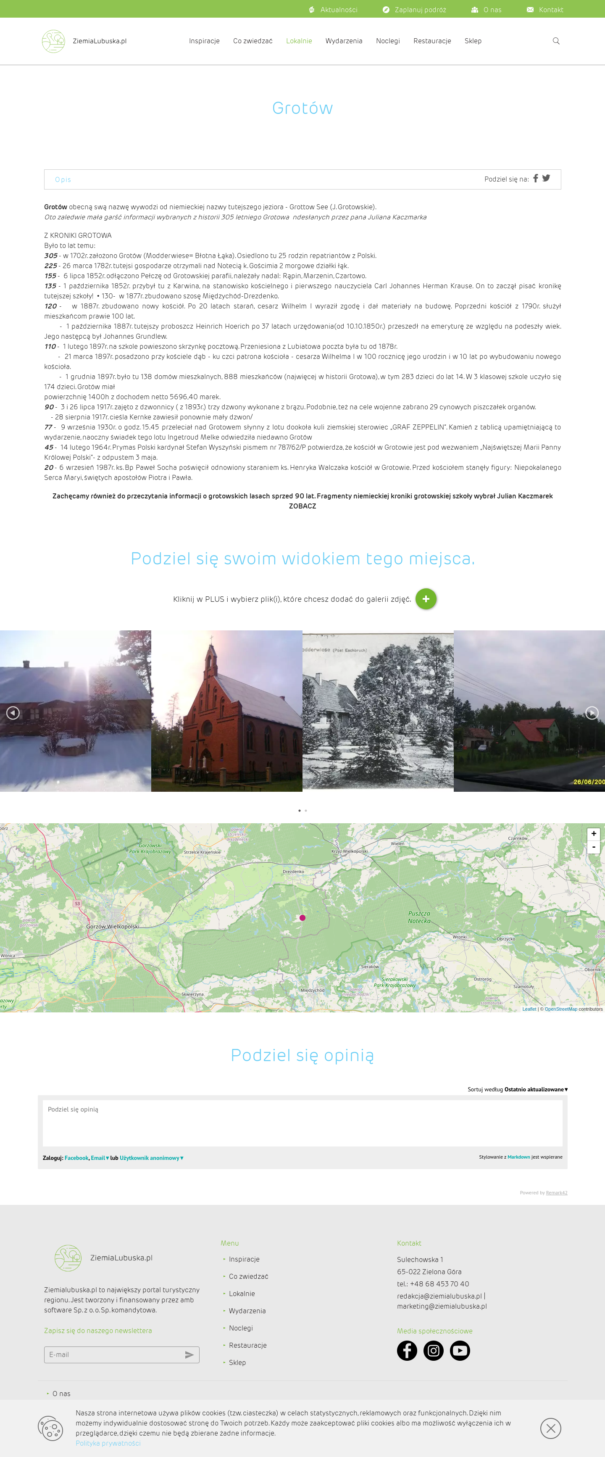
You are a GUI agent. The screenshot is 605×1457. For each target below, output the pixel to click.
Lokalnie (299, 41)
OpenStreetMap (561, 1009)
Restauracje (432, 41)
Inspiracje (204, 41)
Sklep (473, 41)
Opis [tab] (63, 179)
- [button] (594, 847)
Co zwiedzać (253, 41)
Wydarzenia (344, 41)
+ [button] (594, 834)
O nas (62, 1393)
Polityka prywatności (108, 1443)
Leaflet (530, 1009)
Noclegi (388, 41)
